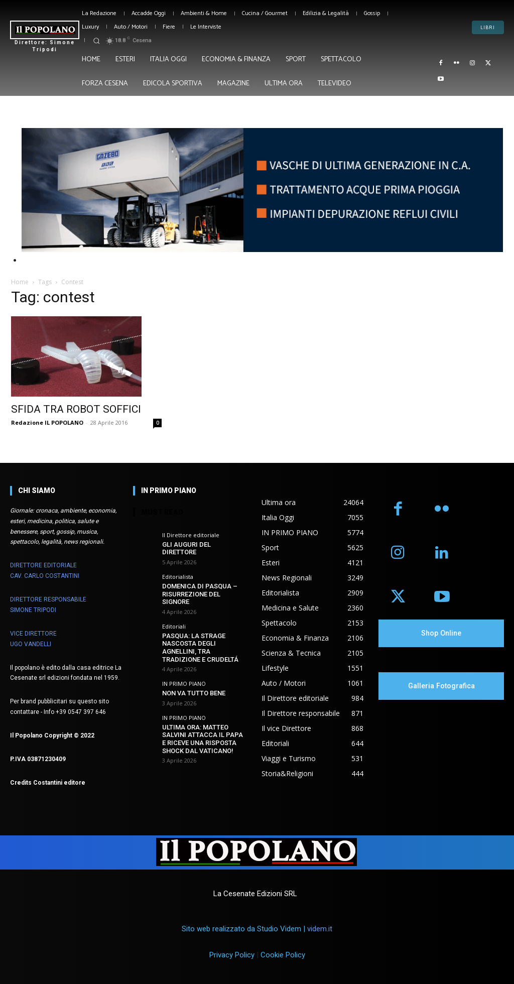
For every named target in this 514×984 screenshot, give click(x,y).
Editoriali (174, 626)
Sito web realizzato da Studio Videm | (257, 928)
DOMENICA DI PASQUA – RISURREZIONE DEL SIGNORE (199, 593)
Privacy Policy (231, 955)
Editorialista (177, 576)
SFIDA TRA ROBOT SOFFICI (76, 409)
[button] (96, 41)
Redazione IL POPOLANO (47, 422)
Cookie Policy (283, 955)
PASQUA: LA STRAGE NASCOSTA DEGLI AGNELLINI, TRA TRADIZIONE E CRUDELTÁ (200, 647)
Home (20, 282)
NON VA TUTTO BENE (193, 693)
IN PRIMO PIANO (184, 683)
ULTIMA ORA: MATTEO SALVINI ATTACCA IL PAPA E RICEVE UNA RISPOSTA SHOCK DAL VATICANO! (202, 739)
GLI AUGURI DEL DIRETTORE (186, 548)
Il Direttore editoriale (190, 535)
